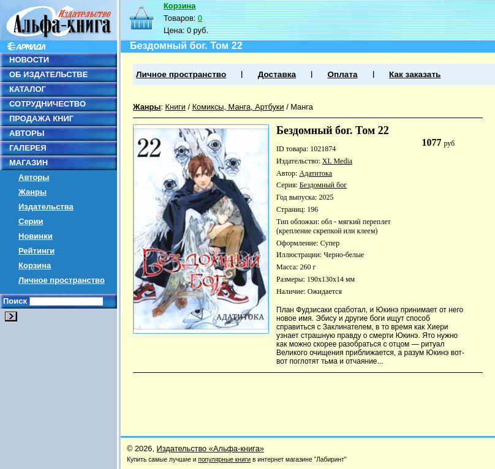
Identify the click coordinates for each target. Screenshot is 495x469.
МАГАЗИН (28, 162)
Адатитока (315, 173)
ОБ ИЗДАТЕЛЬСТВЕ (48, 74)
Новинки (35, 236)
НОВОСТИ (29, 59)
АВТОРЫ (26, 133)
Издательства (46, 206)
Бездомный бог (323, 185)
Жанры (32, 192)
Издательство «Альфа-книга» (210, 448)
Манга (301, 106)
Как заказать (414, 74)
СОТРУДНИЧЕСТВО (47, 103)
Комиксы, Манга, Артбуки (238, 106)
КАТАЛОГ (27, 89)
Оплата (342, 74)
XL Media (337, 161)
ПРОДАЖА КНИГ (41, 118)
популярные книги (224, 459)
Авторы (33, 177)
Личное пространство (61, 280)
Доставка (277, 74)
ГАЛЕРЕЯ (28, 147)
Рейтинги (36, 250)
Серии (30, 221)
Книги (175, 106)
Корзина (34, 265)
